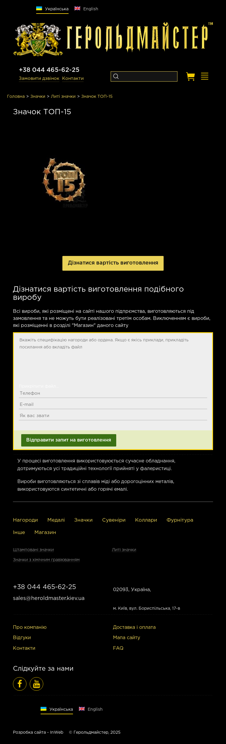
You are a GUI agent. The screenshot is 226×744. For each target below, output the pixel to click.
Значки (37, 96)
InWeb (56, 732)
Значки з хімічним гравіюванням (46, 560)
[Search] (116, 76)
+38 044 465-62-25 (49, 70)
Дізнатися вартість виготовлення (113, 263)
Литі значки (63, 96)
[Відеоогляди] (36, 684)
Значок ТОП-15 (97, 96)
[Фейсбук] (19, 684)
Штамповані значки (33, 550)
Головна (16, 96)
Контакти (73, 78)
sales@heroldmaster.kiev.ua (48, 598)
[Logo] (38, 40)
